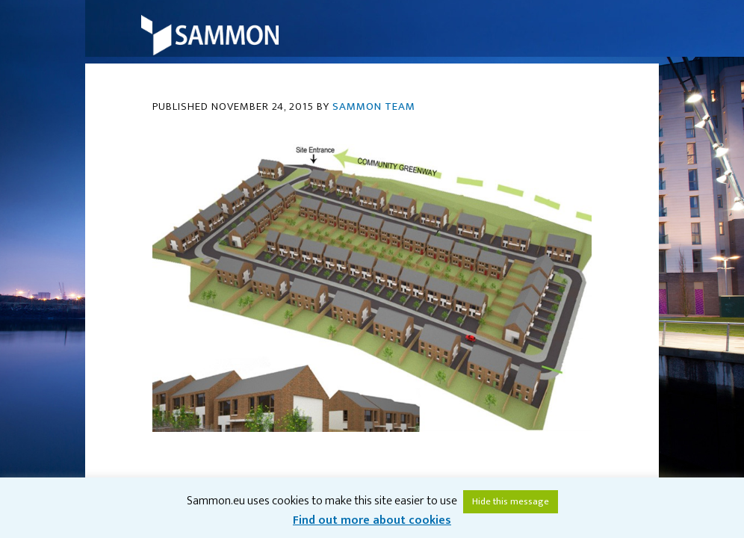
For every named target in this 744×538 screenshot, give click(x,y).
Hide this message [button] (510, 501)
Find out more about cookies (372, 520)
